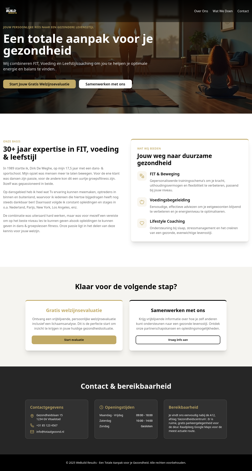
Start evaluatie (74, 340)
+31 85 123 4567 (46, 425)
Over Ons (201, 11)
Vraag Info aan (178, 340)
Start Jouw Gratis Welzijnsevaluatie (39, 84)
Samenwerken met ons (105, 84)
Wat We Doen (223, 11)
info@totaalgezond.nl (50, 432)
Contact (243, 11)
